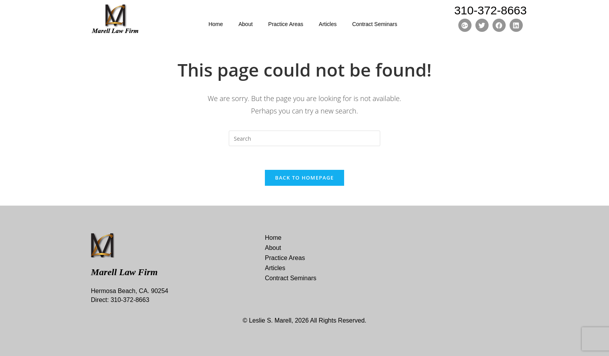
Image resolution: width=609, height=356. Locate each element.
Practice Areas (285, 24)
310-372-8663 (490, 10)
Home (216, 24)
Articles (328, 24)
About (245, 24)
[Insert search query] (304, 138)
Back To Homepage (304, 177)
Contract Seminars (374, 24)
